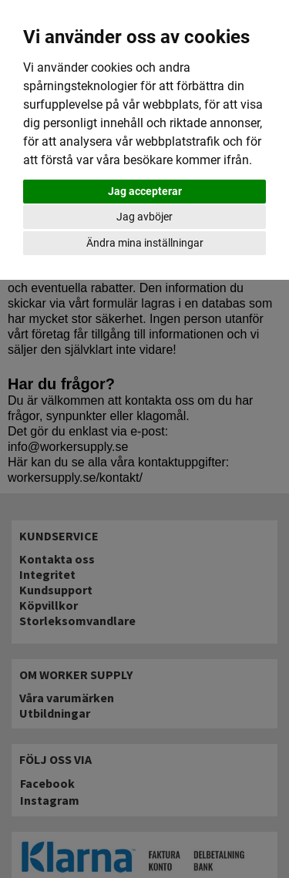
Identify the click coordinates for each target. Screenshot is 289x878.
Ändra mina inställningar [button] (144, 243)
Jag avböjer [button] (144, 216)
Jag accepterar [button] (145, 191)
